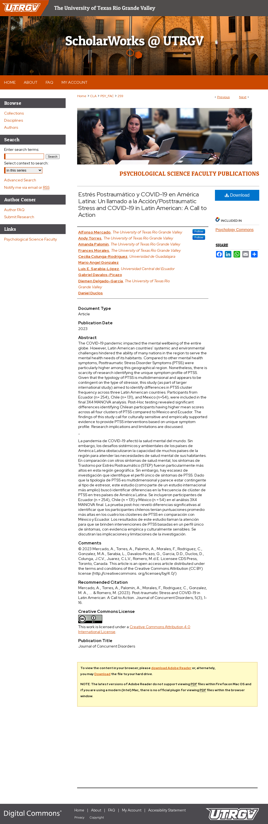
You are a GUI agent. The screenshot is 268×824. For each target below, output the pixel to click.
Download (237, 195)
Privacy (79, 817)
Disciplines (13, 120)
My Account (131, 810)
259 (120, 96)
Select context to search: (26, 163)
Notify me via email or (26, 187)
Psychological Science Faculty (30, 239)
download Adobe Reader (171, 668)
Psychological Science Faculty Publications (189, 173)
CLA (93, 96)
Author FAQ (14, 209)
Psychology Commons (234, 229)
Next (242, 97)
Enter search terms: (21, 149)
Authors (11, 127)
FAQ (111, 810)
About (96, 810)
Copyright (97, 817)
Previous (223, 97)
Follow (198, 231)
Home (81, 96)
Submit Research (19, 216)
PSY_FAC (107, 96)
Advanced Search (20, 180)
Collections (14, 113)
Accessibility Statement (167, 810)
